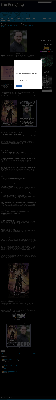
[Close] (41, 60)
